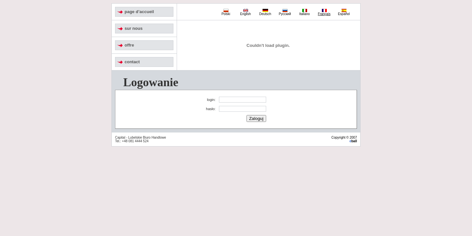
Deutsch (265, 12)
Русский (285, 12)
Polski (226, 12)
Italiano (304, 12)
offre (129, 45)
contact (132, 61)
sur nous (134, 28)
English (245, 12)
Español (344, 12)
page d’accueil (139, 11)
